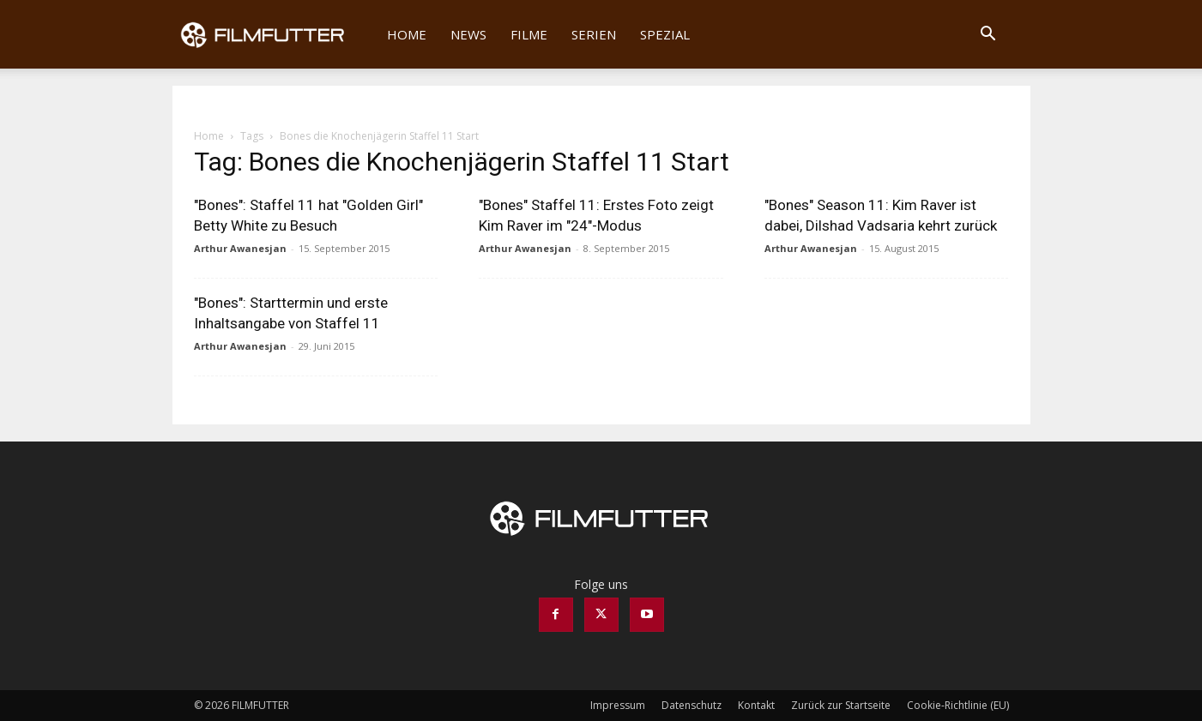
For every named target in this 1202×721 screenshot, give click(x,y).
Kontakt (756, 705)
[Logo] (274, 34)
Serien (593, 34)
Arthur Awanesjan (240, 248)
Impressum (617, 705)
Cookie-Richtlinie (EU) (958, 705)
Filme (528, 34)
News (468, 34)
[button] (988, 35)
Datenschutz (691, 705)
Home (406, 34)
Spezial (665, 34)
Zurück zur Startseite (841, 705)
